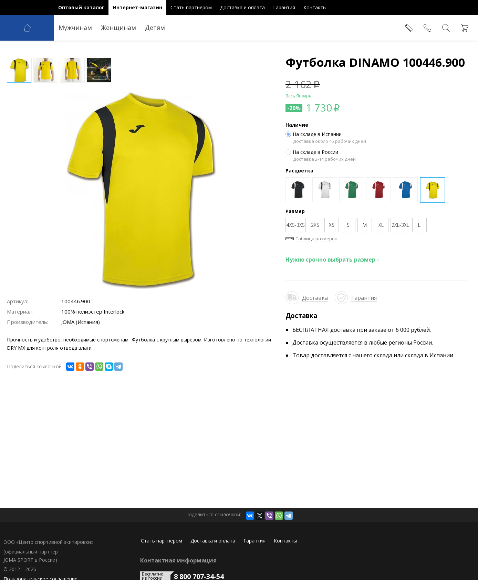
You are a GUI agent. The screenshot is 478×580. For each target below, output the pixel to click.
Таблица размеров (316, 238)
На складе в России (311, 152)
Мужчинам (75, 27)
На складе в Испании (313, 134)
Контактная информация (178, 560)
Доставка (315, 298)
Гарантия (364, 298)
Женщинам (118, 27)
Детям (155, 27)
